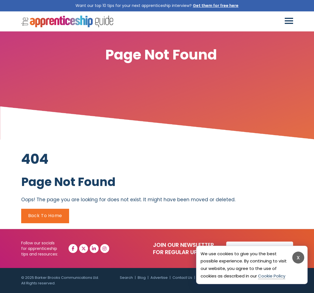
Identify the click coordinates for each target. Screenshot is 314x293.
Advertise (159, 277)
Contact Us (182, 277)
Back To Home (45, 215)
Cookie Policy (271, 276)
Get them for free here (215, 5)
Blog (142, 277)
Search (126, 277)
